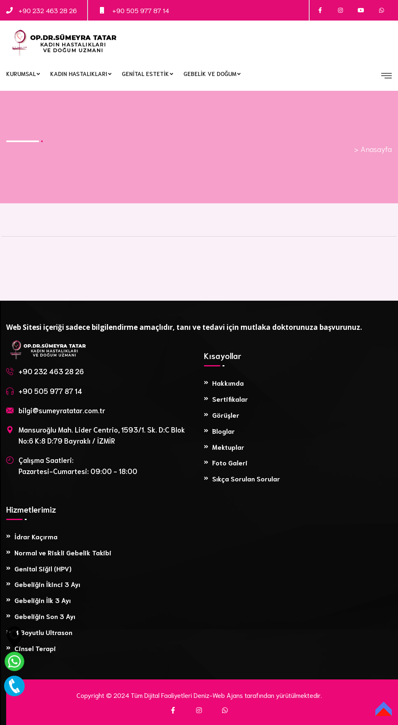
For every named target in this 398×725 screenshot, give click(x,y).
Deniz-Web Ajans (218, 694)
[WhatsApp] (225, 710)
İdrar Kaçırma (36, 536)
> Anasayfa (373, 149)
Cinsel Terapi (35, 648)
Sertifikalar (230, 398)
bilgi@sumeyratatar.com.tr (62, 409)
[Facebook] (173, 710)
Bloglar (223, 430)
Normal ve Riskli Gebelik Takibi (62, 552)
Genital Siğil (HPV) (43, 568)
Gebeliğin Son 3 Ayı (44, 616)
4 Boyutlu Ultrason (43, 632)
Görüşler (225, 414)
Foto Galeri (230, 462)
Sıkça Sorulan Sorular (246, 478)
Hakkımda (228, 382)
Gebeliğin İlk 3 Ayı (42, 600)
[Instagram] (199, 710)
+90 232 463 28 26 (48, 10)
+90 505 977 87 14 (140, 10)
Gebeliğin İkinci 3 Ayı (47, 584)
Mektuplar (228, 446)
